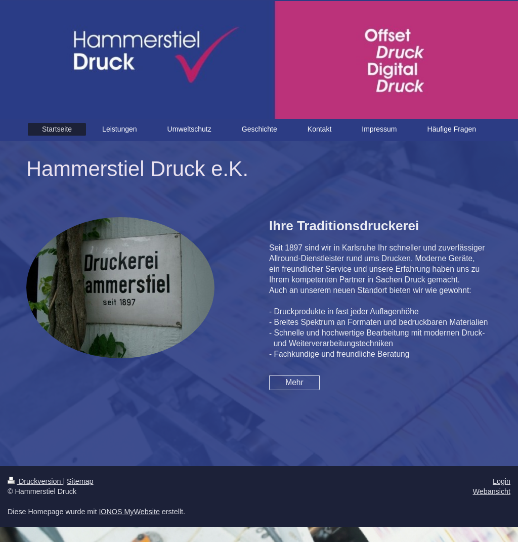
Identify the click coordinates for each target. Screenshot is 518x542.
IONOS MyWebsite (129, 512)
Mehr (294, 382)
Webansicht (491, 491)
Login (501, 481)
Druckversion (35, 481)
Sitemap (80, 481)
